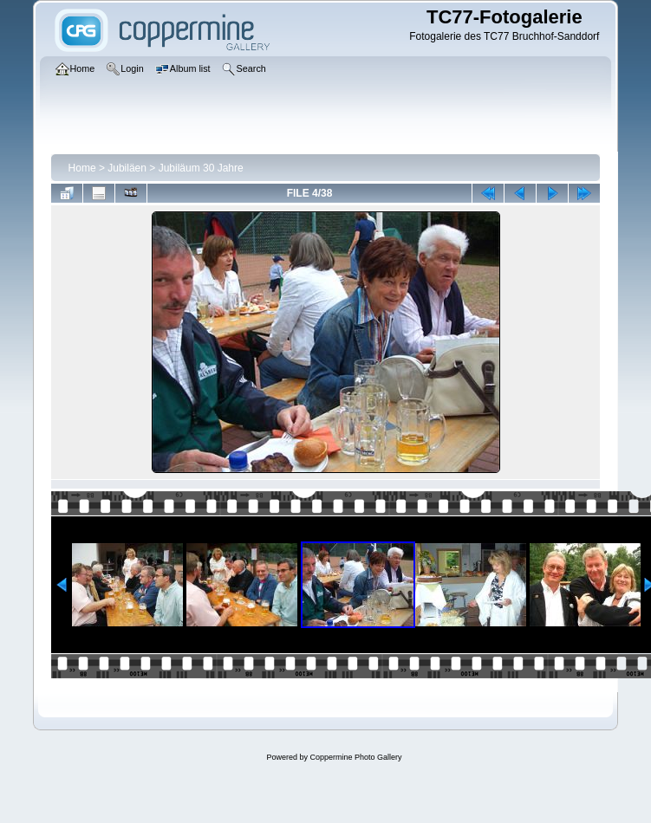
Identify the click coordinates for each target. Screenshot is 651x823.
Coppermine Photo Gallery (355, 757)
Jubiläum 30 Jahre (201, 168)
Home (82, 168)
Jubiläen (126, 168)
